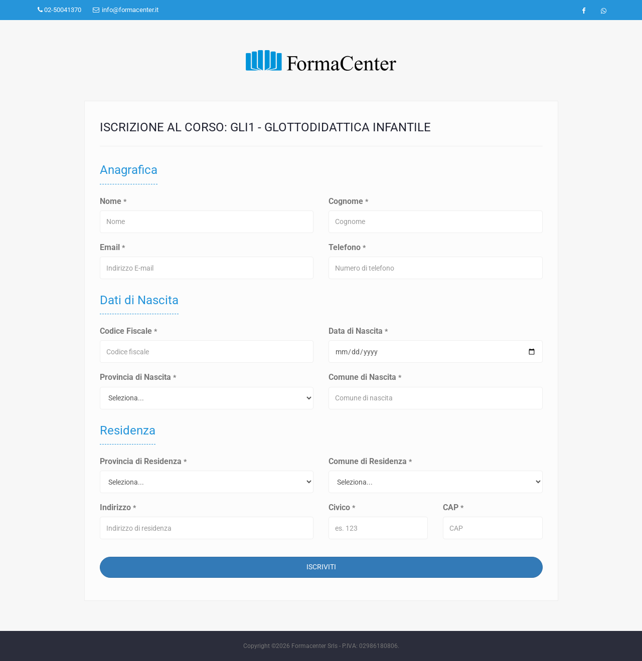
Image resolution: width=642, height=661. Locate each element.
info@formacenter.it (125, 10)
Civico (342, 507)
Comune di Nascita (365, 377)
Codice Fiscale (128, 331)
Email (112, 247)
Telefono (347, 247)
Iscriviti (321, 567)
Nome (113, 201)
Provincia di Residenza (143, 461)
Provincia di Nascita (138, 377)
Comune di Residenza (370, 461)
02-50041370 (59, 10)
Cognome (348, 201)
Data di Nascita (358, 331)
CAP (453, 507)
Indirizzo (118, 507)
